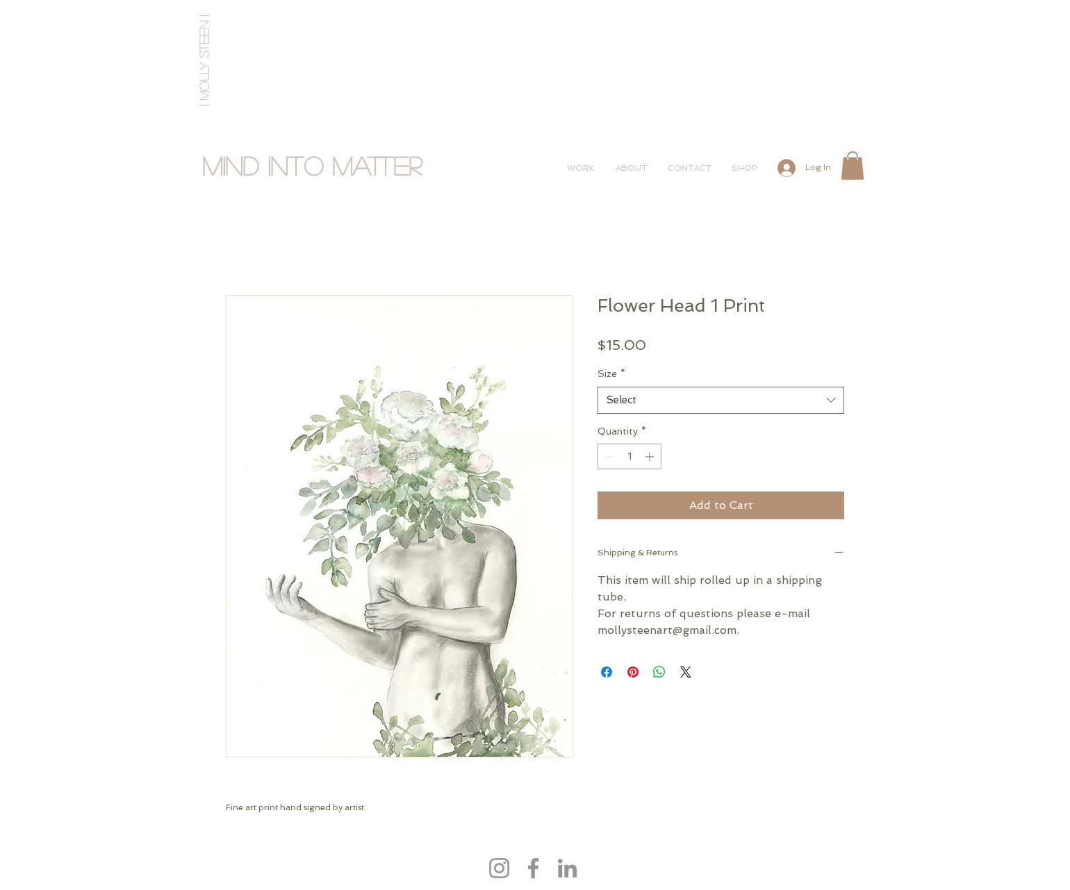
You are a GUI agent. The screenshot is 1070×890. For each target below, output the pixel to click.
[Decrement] (608, 456)
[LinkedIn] (567, 868)
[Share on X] (685, 672)
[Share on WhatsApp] (659, 672)
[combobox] (721, 400)
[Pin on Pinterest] (633, 672)
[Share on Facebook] (606, 672)
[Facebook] (533, 868)
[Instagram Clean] (816, 15)
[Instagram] (499, 868)
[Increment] (650, 456)
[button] (852, 165)
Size (611, 373)
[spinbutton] (629, 456)
